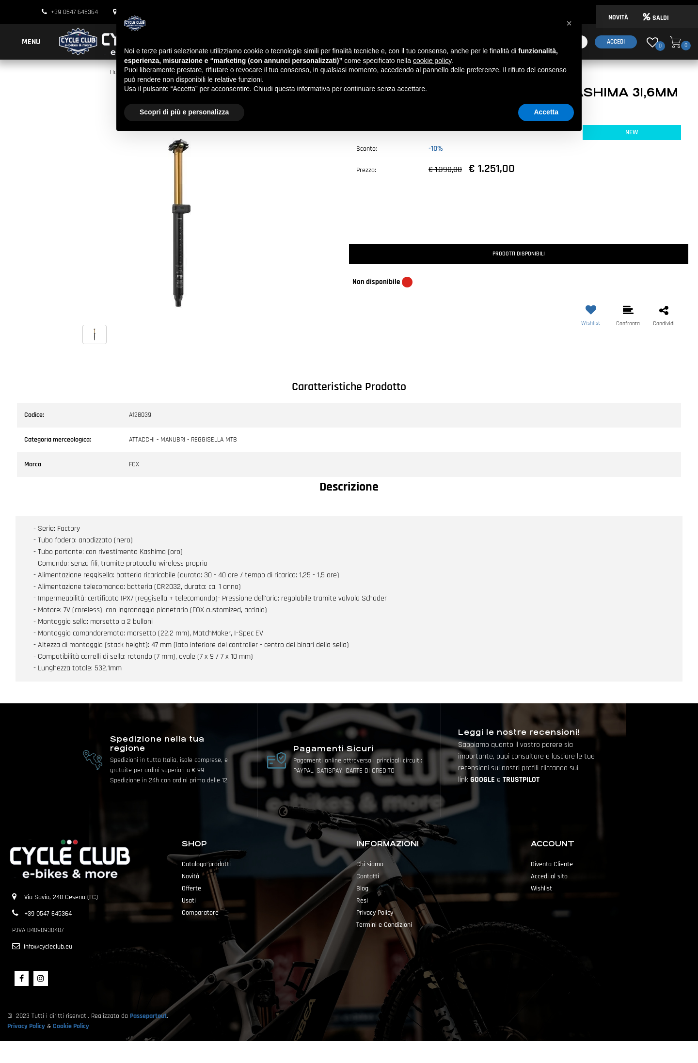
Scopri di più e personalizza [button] (184, 112)
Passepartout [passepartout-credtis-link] (366, 1051)
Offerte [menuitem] (191, 888)
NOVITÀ (618, 17)
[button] (179, 223)
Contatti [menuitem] (367, 876)
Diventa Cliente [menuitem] (552, 864)
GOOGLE (483, 780)
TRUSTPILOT (521, 780)
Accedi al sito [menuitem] (549, 876)
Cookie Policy (71, 1026)
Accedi (616, 42)
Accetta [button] (546, 112)
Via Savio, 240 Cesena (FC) (61, 897)
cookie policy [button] (432, 60)
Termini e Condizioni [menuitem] (384, 924)
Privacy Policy (26, 1026)
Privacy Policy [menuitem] (374, 912)
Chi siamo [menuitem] (369, 864)
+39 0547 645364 (74, 12)
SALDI (656, 18)
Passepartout (148, 1016)
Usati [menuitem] (189, 900)
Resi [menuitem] (362, 900)
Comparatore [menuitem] (200, 912)
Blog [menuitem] (362, 888)
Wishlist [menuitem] (541, 888)
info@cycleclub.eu (48, 946)
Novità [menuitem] (190, 876)
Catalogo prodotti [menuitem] (206, 864)
